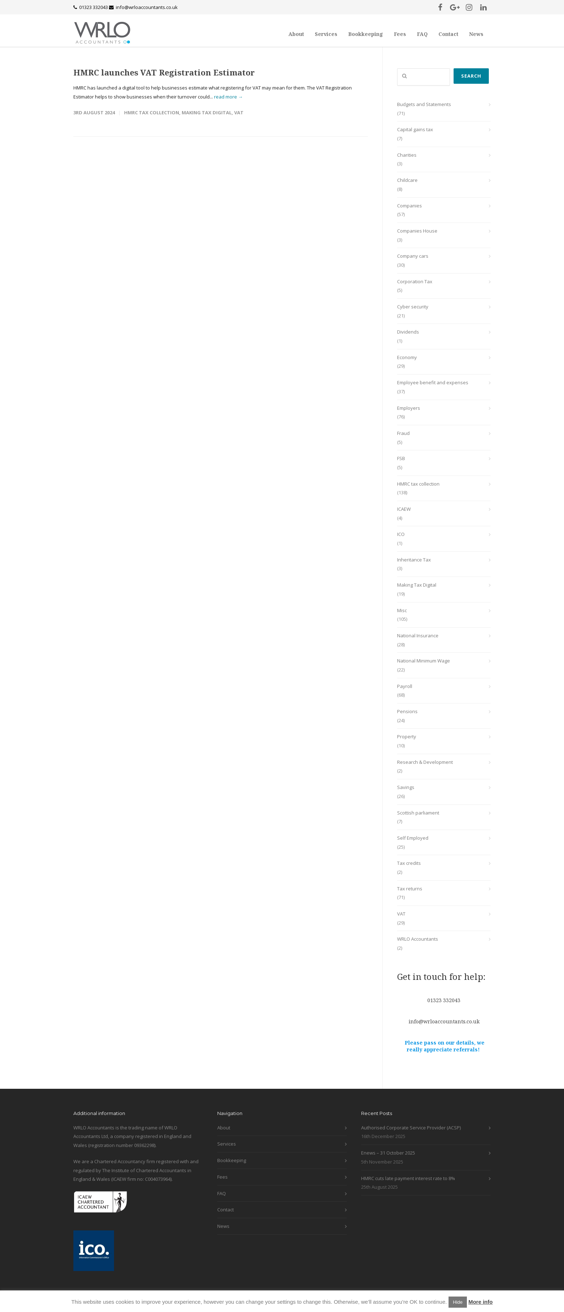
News (476, 34)
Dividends (408, 332)
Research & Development (425, 762)
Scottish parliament (418, 812)
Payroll (404, 686)
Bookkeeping (365, 34)
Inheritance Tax (414, 559)
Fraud (403, 433)
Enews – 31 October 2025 (388, 1153)
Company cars (412, 256)
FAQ (422, 34)
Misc (402, 610)
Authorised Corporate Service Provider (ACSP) (411, 1127)
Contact (448, 34)
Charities (407, 155)
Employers (408, 408)
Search (471, 76)
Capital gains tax (415, 129)
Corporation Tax (414, 281)
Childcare (407, 180)
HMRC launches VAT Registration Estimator (164, 72)
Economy (407, 357)
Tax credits (409, 863)
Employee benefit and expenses (432, 382)
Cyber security (412, 306)
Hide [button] (458, 1302)
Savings (405, 787)
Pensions (407, 711)
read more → (228, 96)
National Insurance (417, 635)
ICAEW (404, 509)
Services (326, 34)
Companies (409, 205)
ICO (401, 534)
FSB (401, 458)
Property (406, 736)
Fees (400, 34)
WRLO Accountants (417, 939)
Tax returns (409, 888)
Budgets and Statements (424, 104)
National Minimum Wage (423, 660)
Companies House (417, 231)
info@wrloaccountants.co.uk (147, 7)
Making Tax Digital (207, 112)
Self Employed (412, 838)
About (296, 34)
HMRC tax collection (151, 112)
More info (480, 1302)
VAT (239, 112)
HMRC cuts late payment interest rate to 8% (408, 1178)
